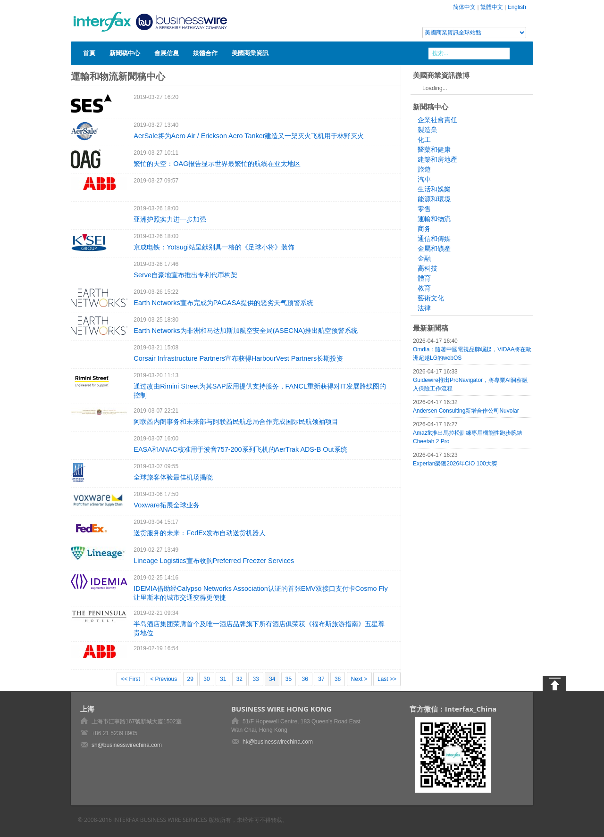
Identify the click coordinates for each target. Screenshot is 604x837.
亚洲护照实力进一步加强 (170, 219)
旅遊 (424, 169)
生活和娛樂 (434, 189)
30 (206, 679)
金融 (424, 258)
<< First (130, 679)
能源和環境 (434, 199)
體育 (424, 278)
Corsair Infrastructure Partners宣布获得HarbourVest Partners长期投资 (238, 358)
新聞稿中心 (124, 53)
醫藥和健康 (434, 149)
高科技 (427, 268)
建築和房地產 (437, 159)
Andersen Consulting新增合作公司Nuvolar (466, 410)
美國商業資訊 (250, 53)
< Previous (163, 679)
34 (272, 679)
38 (338, 679)
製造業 (427, 129)
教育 (424, 288)
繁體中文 (491, 7)
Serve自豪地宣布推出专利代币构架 (185, 275)
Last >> (387, 679)
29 (190, 679)
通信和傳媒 (434, 238)
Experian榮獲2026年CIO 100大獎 (455, 463)
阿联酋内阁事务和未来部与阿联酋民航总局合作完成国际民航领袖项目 (236, 421)
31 (223, 679)
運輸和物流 (434, 219)
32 (239, 679)
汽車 (424, 179)
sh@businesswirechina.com (127, 745)
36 (305, 679)
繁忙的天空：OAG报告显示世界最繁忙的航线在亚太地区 (217, 163)
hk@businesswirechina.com (278, 741)
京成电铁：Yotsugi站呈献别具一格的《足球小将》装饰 (214, 247)
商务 (424, 228)
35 (288, 679)
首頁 (89, 53)
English (517, 7)
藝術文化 (431, 298)
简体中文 (464, 7)
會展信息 (166, 53)
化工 (424, 139)
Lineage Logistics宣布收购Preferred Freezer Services (214, 560)
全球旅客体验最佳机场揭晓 (173, 477)
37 (321, 679)
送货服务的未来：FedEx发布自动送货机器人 (200, 533)
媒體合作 (205, 53)
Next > (359, 679)
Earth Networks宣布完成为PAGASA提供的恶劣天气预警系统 (223, 303)
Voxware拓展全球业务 (166, 505)
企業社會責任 (437, 120)
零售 (424, 209)
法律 (424, 308)
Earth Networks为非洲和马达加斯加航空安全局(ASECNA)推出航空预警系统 (246, 330)
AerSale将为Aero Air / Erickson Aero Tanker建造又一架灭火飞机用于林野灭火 (249, 136)
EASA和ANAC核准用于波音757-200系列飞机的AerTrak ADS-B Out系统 (240, 449)
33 (255, 679)
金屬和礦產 (434, 248)
